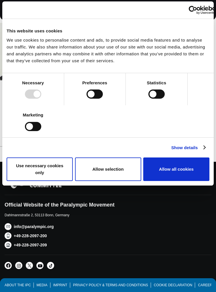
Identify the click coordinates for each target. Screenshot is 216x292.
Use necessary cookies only (39, 169)
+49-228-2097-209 (30, 245)
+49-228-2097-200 (30, 235)
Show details (184, 147)
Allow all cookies (176, 169)
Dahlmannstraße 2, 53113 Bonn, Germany (37, 215)
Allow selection (107, 169)
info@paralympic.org (34, 226)
